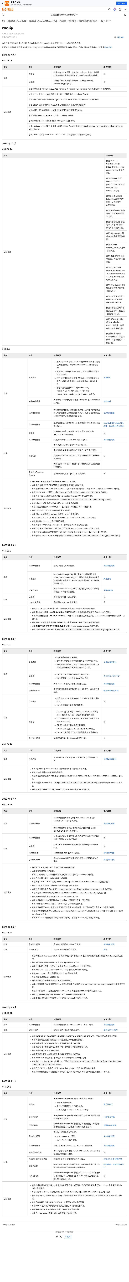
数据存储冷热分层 (111, 690)
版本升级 (108, 47)
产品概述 (63, 21)
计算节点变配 (109, 1117)
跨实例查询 (108, 590)
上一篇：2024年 (8, 1225)
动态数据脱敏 (109, 413)
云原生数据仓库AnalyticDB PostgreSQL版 (43, 21)
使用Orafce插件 (111, 1030)
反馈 (67, 1237)
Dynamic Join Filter (112, 676)
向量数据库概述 (110, 662)
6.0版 (101, 21)
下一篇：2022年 (120, 1225)
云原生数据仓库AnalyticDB (17, 21)
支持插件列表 (109, 853)
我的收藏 (120, 37)
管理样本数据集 (110, 1125)
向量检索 (107, 378)
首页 (3, 21)
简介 (105, 950)
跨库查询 (107, 579)
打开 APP (121, 3)
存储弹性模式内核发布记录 (88, 21)
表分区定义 (108, 1104)
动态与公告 (72, 21)
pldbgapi (107, 401)
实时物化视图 (109, 440)
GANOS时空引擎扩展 (113, 1159)
